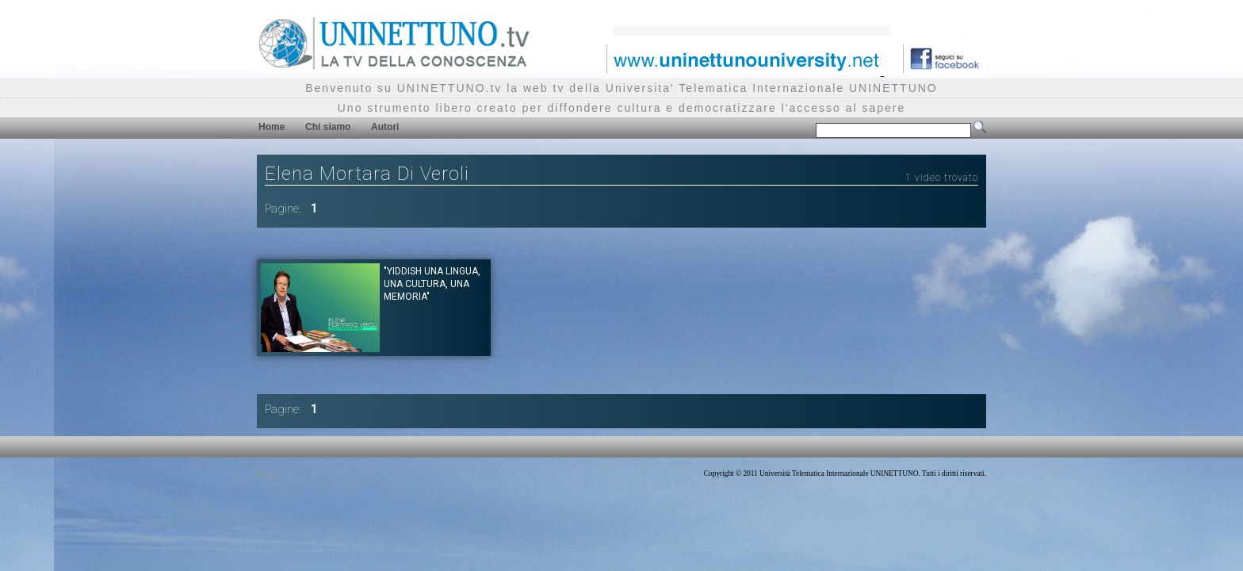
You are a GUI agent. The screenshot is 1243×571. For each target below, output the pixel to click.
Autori (385, 126)
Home (271, 126)
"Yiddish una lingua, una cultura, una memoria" (432, 284)
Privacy (268, 473)
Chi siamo (327, 126)
